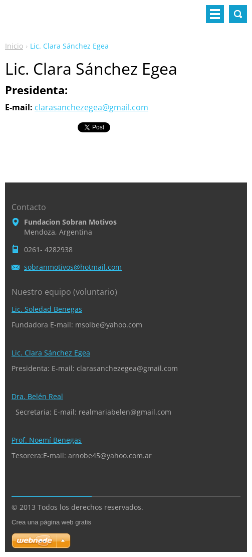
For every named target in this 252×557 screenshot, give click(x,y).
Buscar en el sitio (238, 14)
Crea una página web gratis (51, 522)
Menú (215, 14)
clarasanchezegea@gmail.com (91, 107)
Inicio (14, 46)
